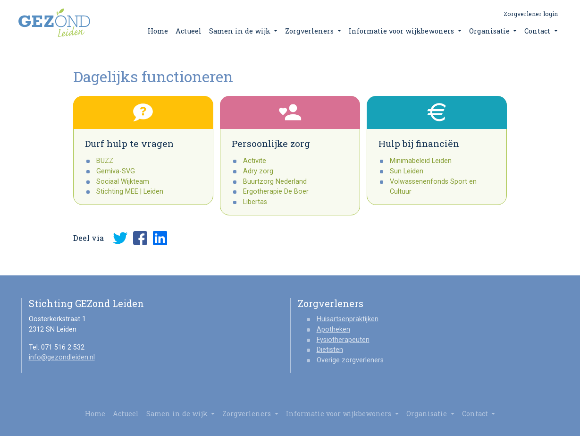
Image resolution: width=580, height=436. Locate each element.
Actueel (189, 30)
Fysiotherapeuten (343, 340)
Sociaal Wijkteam (122, 182)
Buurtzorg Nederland (275, 182)
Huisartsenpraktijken (347, 319)
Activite (254, 161)
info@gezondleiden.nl (62, 357)
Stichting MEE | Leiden (129, 192)
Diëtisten (330, 350)
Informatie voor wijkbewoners (405, 30)
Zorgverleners (313, 30)
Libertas (255, 202)
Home (158, 30)
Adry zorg (258, 171)
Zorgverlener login (531, 13)
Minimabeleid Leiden (421, 161)
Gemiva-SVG (115, 171)
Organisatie (493, 30)
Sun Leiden (406, 171)
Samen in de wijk (243, 30)
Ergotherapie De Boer (276, 192)
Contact (541, 30)
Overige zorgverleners (350, 360)
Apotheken (333, 329)
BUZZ (104, 161)
